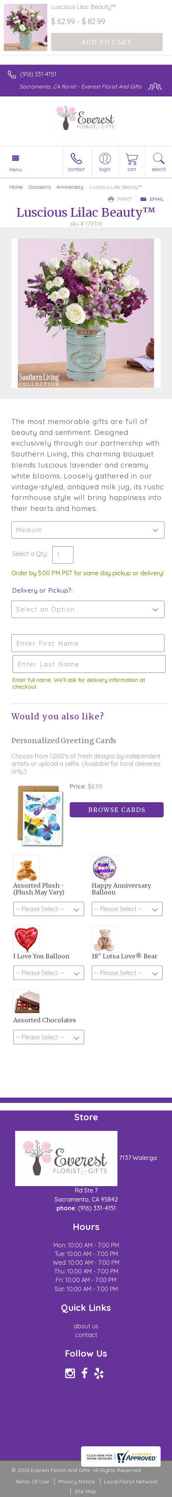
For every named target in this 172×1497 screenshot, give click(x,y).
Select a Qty (29, 553)
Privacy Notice (76, 1481)
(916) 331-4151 (38, 74)
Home (16, 187)
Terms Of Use (32, 1481)
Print (120, 199)
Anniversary (69, 187)
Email (152, 199)
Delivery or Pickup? (42, 590)
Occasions (39, 187)
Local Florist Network (130, 1481)
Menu (15, 169)
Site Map (85, 1491)
